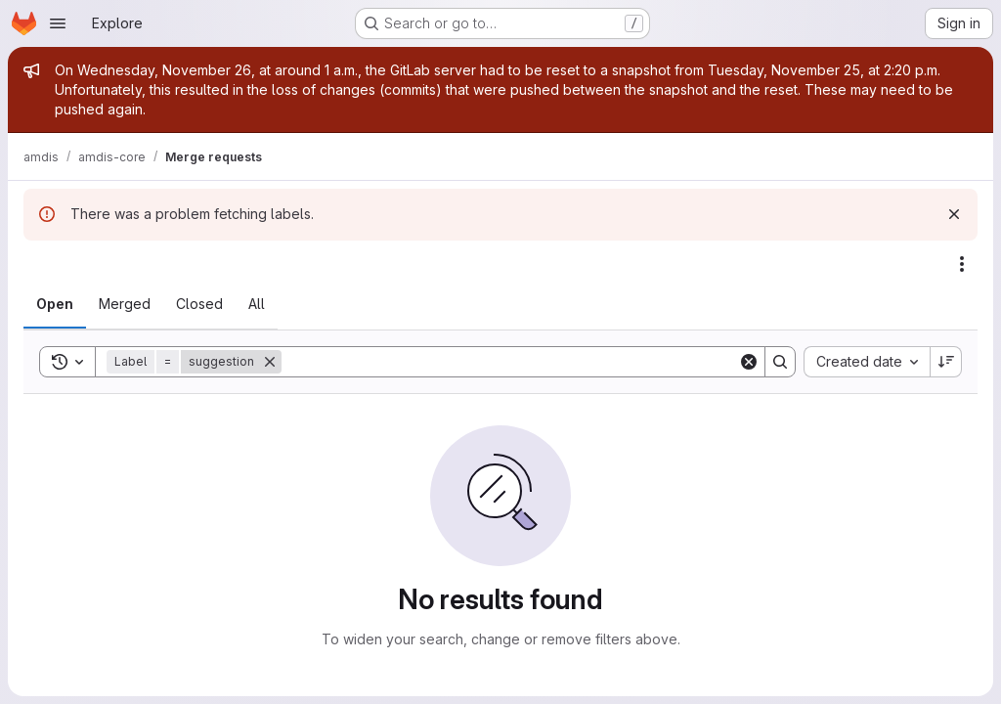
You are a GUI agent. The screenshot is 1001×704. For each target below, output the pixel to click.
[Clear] (749, 362)
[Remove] (270, 362)
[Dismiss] (954, 214)
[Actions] (962, 264)
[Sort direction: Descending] (946, 361)
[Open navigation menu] (57, 23)
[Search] (509, 362)
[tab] (54, 304)
